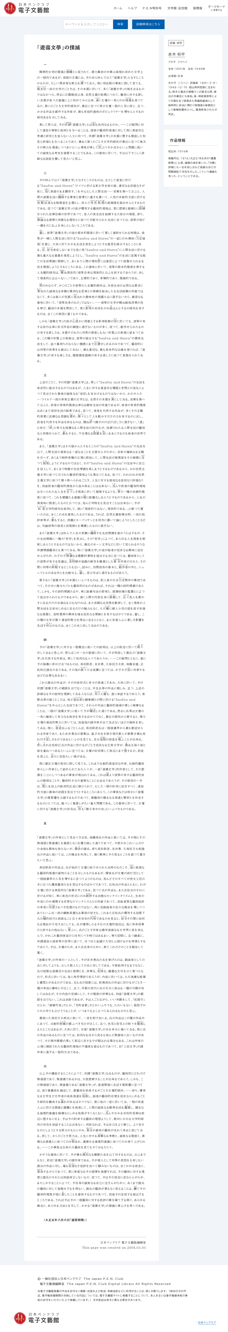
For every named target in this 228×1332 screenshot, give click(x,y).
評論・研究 (176, 43)
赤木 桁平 (176, 54)
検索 (120, 24)
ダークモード (216, 8)
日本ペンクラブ (207, 1322)
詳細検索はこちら (148, 24)
